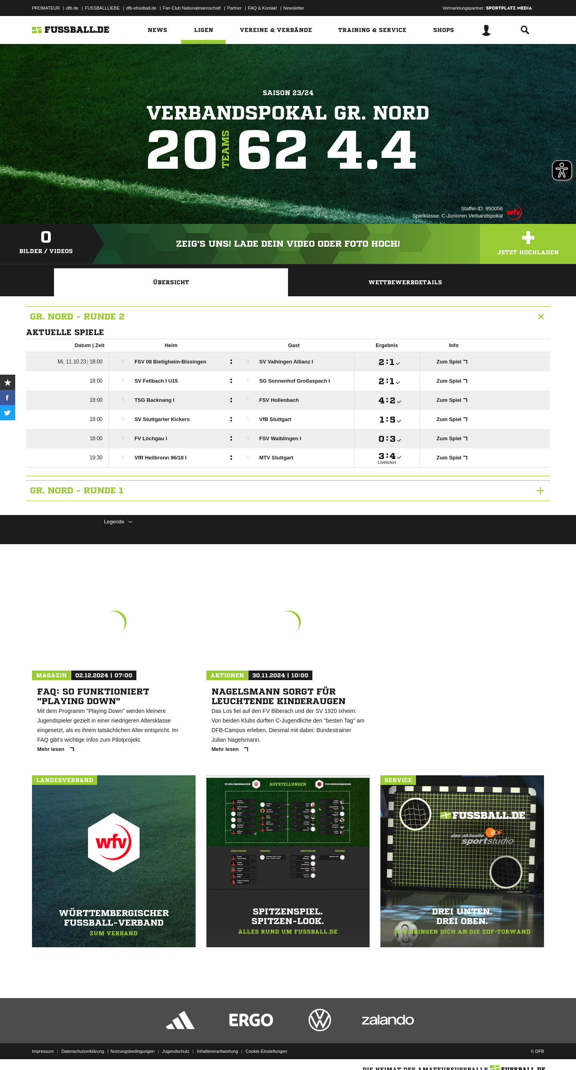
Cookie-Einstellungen (266, 1051)
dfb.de (72, 8)
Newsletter (294, 8)
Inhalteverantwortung (217, 1051)
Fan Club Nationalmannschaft (192, 8)
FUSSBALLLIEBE (102, 8)
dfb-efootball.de (141, 8)
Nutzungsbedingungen (132, 1051)
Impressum (43, 1051)
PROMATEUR (46, 8)
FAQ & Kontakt (262, 8)
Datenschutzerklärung (82, 1051)
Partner (234, 8)
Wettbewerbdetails (405, 282)
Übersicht (171, 282)
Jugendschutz (175, 1051)
